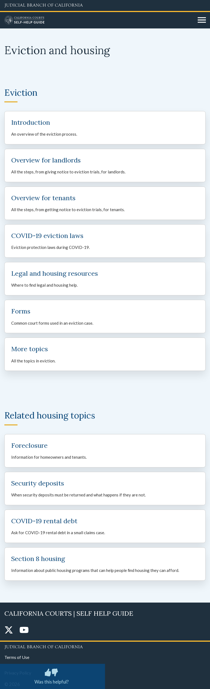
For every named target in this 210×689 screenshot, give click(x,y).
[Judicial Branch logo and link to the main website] (105, 5)
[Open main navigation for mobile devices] (202, 20)
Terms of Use (16, 657)
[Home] (99, 20)
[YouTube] (24, 630)
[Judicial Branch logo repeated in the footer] (105, 646)
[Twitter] (8, 630)
